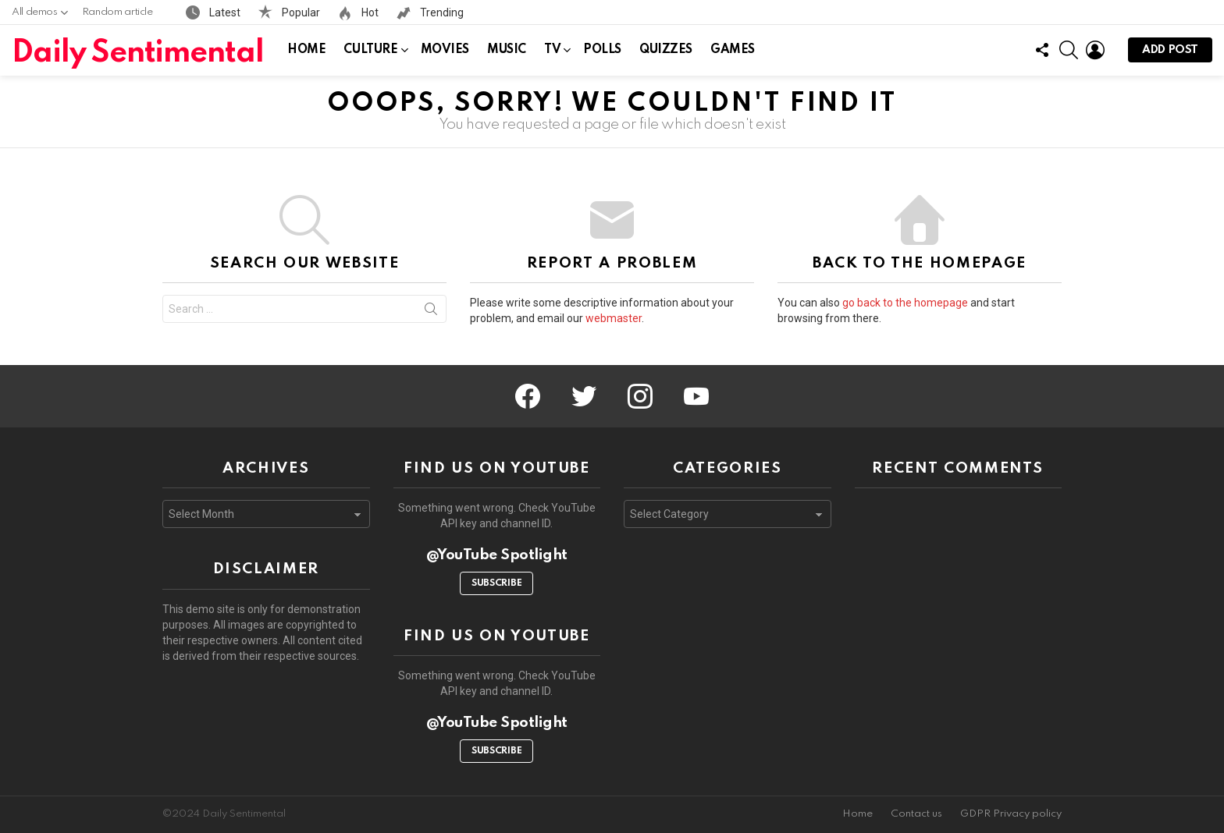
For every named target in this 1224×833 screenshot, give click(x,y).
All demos (35, 16)
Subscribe (496, 583)
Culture (370, 53)
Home (306, 50)
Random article (117, 12)
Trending (441, 12)
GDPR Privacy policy (1011, 814)
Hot (369, 12)
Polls (602, 50)
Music (506, 50)
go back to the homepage (905, 302)
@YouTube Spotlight (497, 555)
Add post (1170, 53)
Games (732, 50)
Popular (299, 12)
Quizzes (665, 50)
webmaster (613, 318)
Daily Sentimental (138, 53)
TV (552, 53)
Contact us (916, 814)
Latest (223, 12)
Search (431, 312)
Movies (445, 50)
